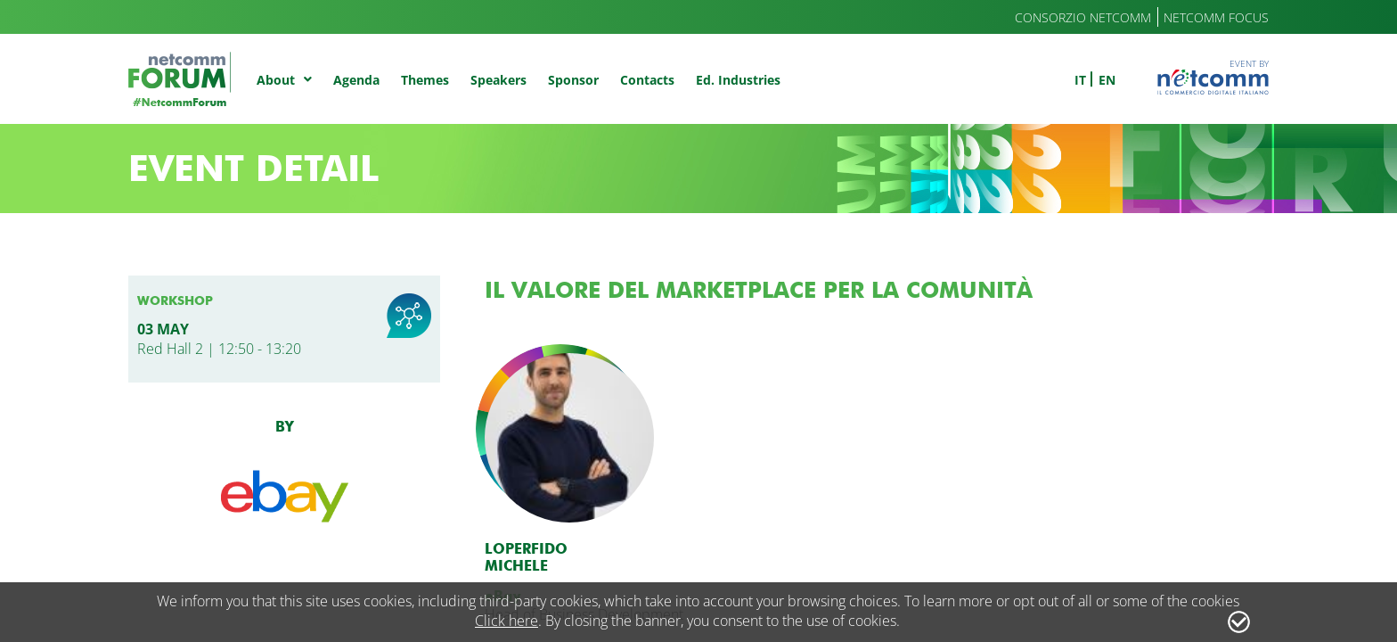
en (1107, 79)
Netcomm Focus (1216, 17)
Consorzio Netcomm (1083, 17)
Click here (506, 620)
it (1080, 79)
